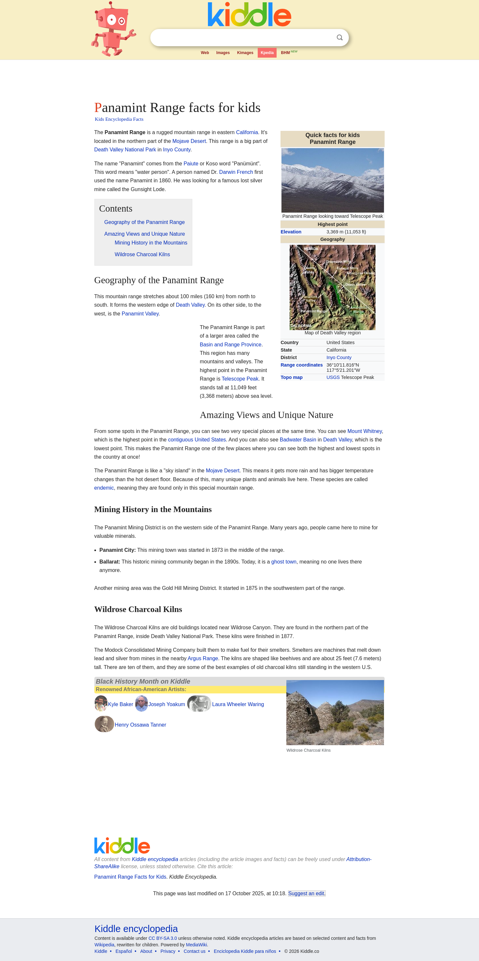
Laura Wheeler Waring (238, 704)
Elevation (291, 231)
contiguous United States (197, 439)
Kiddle (101, 951)
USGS (333, 377)
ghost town (283, 561)
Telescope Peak (240, 379)
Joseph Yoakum (166, 704)
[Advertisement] (239, 78)
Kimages (245, 52)
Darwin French (236, 172)
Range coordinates (302, 365)
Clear (326, 37)
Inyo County (338, 357)
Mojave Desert (189, 141)
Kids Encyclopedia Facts (119, 119)
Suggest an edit (306, 893)
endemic (104, 488)
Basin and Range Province (230, 344)
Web (205, 52)
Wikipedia (105, 944)
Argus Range (203, 658)
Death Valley (190, 305)
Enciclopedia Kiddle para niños (245, 951)
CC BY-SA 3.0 (162, 938)
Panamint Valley (140, 313)
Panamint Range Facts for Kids (130, 877)
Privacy (167, 951)
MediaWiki (196, 944)
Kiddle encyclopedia (155, 859)
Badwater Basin (298, 439)
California (247, 132)
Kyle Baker (120, 704)
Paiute (191, 163)
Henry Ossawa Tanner (140, 725)
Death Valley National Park (125, 149)
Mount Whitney (365, 431)
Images (223, 52)
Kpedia (267, 52)
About (146, 951)
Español (124, 951)
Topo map (292, 377)
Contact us (195, 951)
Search (340, 37)
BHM (289, 52)
